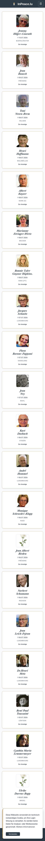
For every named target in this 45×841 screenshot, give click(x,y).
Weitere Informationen (25, 829)
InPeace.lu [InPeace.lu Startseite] (25, 4)
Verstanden (13, 836)
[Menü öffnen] (40, 3)
